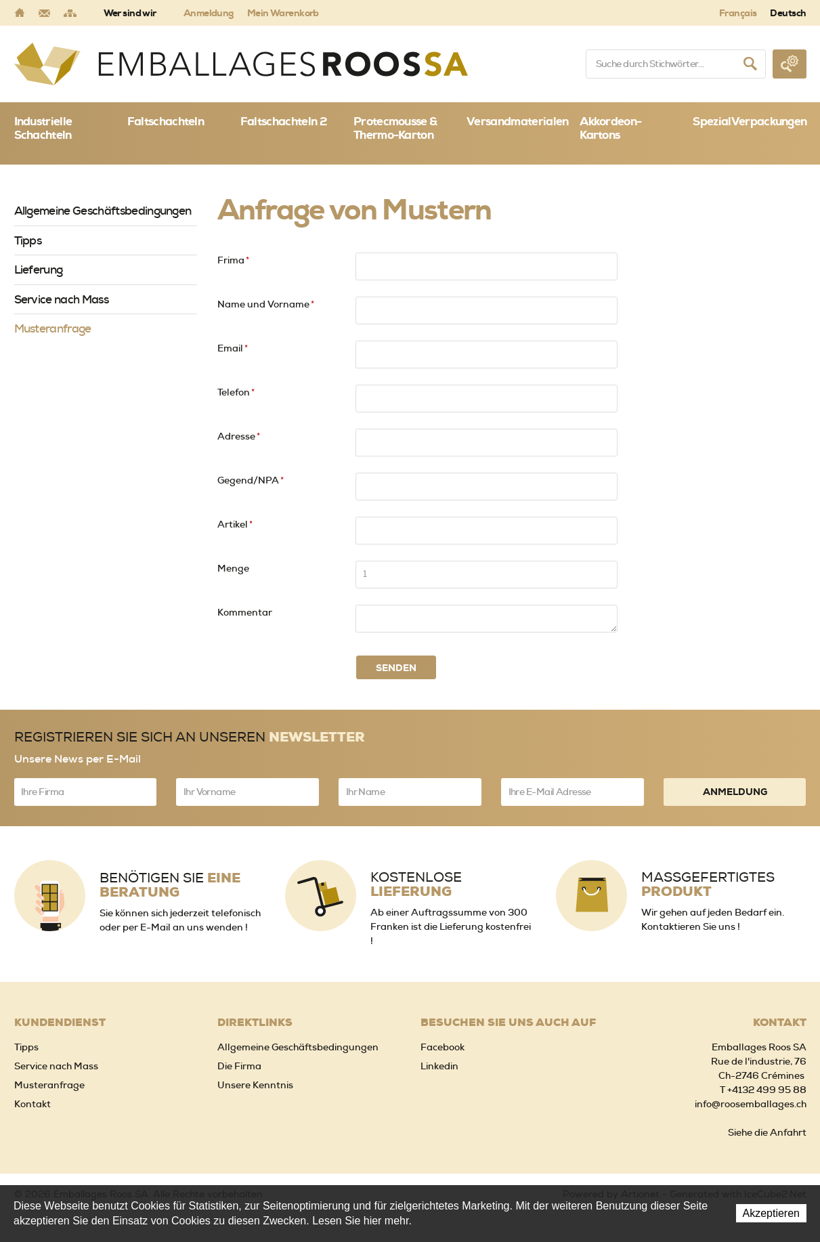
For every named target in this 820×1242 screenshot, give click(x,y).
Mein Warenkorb (283, 13)
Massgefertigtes (708, 884)
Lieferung (38, 269)
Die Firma (239, 1066)
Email (232, 348)
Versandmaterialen (517, 121)
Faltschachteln (165, 121)
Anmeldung (209, 13)
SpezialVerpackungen (749, 121)
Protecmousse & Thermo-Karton (395, 128)
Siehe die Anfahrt (767, 1132)
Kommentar (244, 612)
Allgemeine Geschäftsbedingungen (103, 210)
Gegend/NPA (250, 480)
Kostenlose (416, 884)
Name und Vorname (265, 304)
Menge (233, 568)
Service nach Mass (61, 299)
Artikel (235, 524)
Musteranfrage (52, 328)
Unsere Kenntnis (255, 1085)
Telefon (236, 392)
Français (738, 13)
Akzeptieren (771, 1213)
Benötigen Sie (170, 885)
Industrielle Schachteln (43, 128)
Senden (396, 668)
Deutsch (788, 13)
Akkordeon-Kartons (610, 128)
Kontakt (32, 1104)
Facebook (442, 1047)
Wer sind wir (130, 13)
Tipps (28, 240)
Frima (233, 260)
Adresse (238, 436)
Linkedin (439, 1066)
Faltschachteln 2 (283, 121)
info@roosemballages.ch (750, 1104)
